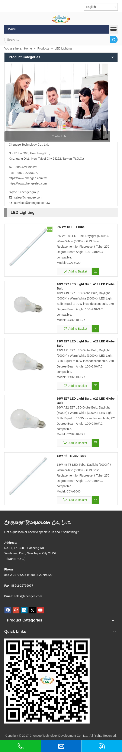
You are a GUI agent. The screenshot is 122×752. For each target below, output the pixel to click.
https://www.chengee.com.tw (27, 178)
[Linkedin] (24, 610)
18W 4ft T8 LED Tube (71, 455)
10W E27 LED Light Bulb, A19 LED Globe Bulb (86, 286)
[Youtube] (40, 610)
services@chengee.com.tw (32, 202)
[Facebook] (7, 610)
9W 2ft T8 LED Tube (70, 227)
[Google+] (16, 610)
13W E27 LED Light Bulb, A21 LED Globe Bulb (86, 343)
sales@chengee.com (28, 197)
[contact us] (57, 102)
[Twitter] (32, 610)
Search (114, 39)
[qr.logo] (47, 681)
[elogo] (61, 19)
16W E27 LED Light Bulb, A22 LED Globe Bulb (86, 400)
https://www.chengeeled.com (28, 183)
